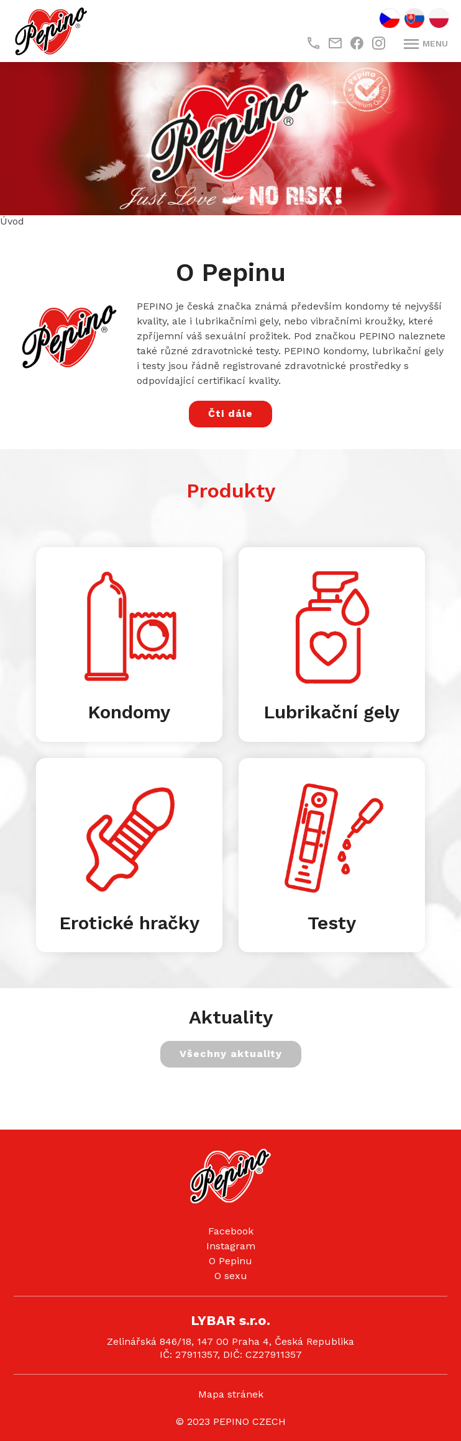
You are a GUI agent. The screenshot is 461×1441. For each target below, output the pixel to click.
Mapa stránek (230, 1394)
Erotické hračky (129, 923)
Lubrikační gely (331, 712)
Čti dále (230, 413)
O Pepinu (230, 1261)
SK (414, 18)
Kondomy (129, 712)
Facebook (230, 1231)
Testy (332, 923)
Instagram (230, 1246)
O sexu (230, 1276)
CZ (389, 18)
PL (439, 18)
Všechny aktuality (231, 1054)
